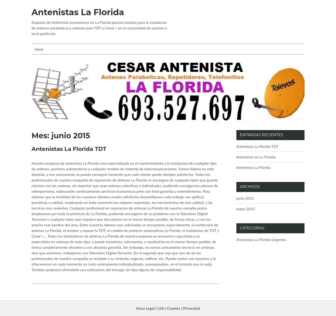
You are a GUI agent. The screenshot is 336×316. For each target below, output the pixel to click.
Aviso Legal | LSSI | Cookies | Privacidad (168, 308)
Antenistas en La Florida (256, 157)
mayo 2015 (245, 208)
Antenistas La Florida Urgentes (261, 239)
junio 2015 (245, 198)
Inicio (39, 49)
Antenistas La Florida (78, 12)
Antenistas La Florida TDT (69, 149)
